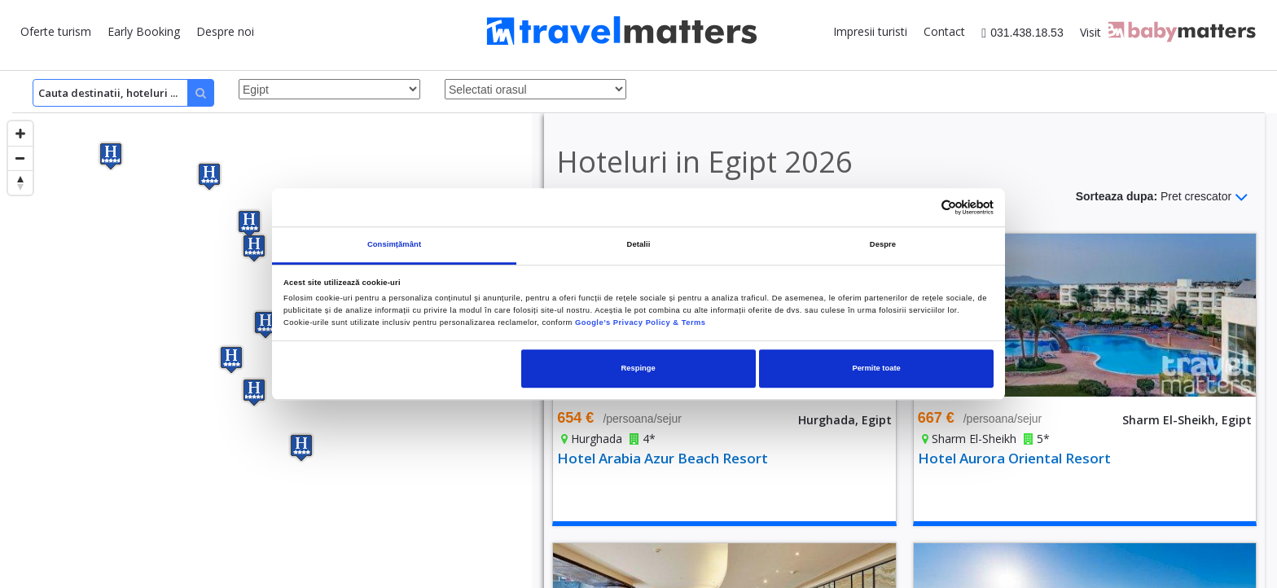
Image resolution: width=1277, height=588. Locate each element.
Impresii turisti (870, 31)
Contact (944, 31)
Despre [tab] (883, 244)
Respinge (638, 368)
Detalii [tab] (639, 244)
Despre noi (225, 31)
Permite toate (876, 368)
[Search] (123, 93)
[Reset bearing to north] (20, 182)
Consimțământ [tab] (394, 244)
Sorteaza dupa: (1162, 197)
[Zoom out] (20, 158)
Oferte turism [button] (55, 31)
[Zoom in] (20, 133)
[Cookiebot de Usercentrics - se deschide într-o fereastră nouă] (922, 207)
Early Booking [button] (144, 31)
